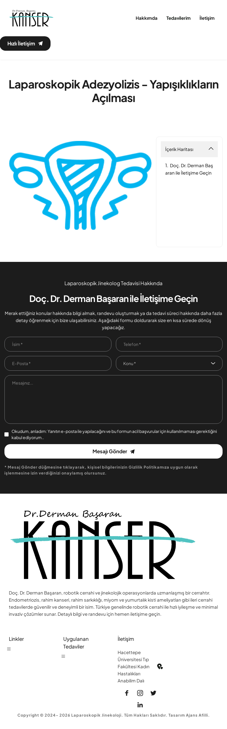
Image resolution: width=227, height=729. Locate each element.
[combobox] (169, 364)
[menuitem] (146, 18)
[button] (11, 651)
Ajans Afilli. (198, 715)
